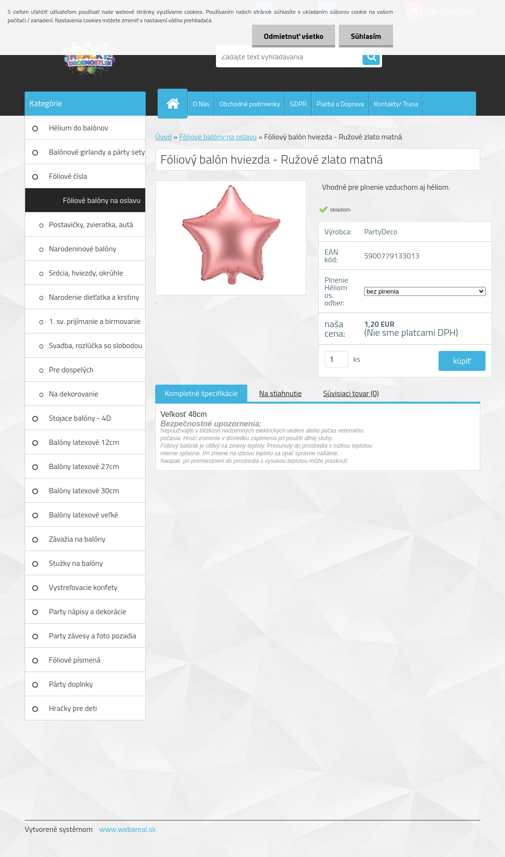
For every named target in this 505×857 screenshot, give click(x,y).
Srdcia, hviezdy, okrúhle (86, 272)
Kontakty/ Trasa (396, 104)
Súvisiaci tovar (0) (351, 393)
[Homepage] (176, 103)
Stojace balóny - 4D (80, 418)
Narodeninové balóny (82, 248)
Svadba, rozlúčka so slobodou (95, 345)
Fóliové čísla (68, 176)
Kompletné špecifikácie (201, 393)
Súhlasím (366, 36)
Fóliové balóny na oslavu (101, 200)
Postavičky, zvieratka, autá (91, 224)
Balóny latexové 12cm (84, 442)
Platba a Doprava (340, 104)
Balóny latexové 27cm (84, 466)
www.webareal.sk (127, 829)
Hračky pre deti (73, 708)
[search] (371, 57)
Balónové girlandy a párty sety (97, 151)
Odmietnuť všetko (293, 36)
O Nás (201, 104)
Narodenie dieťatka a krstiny (94, 297)
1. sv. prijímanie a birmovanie (94, 321)
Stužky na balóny (76, 563)
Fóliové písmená (75, 659)
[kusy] (336, 359)
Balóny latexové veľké (83, 514)
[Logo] (90, 56)
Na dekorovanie (73, 393)
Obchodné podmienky (249, 104)
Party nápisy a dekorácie (87, 611)
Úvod (163, 136)
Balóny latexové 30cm (84, 490)
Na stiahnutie (280, 393)
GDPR (298, 104)
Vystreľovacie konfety (83, 587)
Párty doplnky (71, 684)
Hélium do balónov (78, 127)
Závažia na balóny (77, 538)
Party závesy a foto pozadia (92, 635)
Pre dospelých (71, 369)
